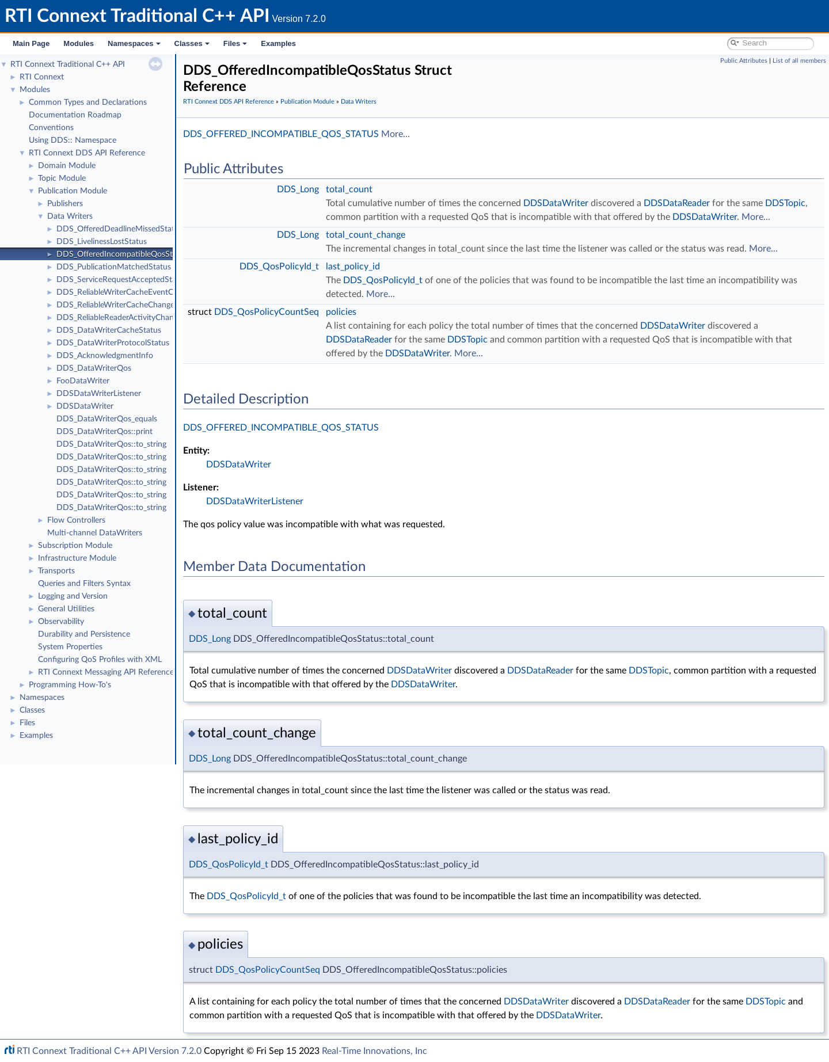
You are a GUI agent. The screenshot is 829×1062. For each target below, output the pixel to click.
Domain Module (67, 166)
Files (235, 43)
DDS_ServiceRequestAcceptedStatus (121, 280)
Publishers (65, 204)
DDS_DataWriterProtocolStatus (112, 343)
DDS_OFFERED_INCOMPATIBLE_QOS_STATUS (281, 134)
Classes (192, 43)
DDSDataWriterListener (98, 394)
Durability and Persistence (84, 634)
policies (341, 312)
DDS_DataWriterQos (93, 368)
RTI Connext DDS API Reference (87, 153)
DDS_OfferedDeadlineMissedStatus (119, 229)
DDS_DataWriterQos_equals (106, 419)
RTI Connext (42, 77)
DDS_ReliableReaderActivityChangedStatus (132, 318)
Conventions (51, 128)
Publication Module (72, 191)
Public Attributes (743, 61)
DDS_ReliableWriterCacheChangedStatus (128, 305)
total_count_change (365, 234)
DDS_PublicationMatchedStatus (113, 267)
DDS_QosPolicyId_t (279, 266)
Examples (278, 43)
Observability (61, 622)
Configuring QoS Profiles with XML (100, 660)
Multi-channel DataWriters (94, 533)
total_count (349, 189)
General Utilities (66, 609)
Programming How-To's (70, 685)
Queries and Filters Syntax (84, 584)
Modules (78, 43)
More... (395, 134)
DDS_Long (298, 189)
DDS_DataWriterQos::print (104, 432)
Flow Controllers (76, 520)
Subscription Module (75, 546)
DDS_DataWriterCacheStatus (108, 330)
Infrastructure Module (77, 558)
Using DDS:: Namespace (72, 140)
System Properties (70, 647)
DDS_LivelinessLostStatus (101, 242)
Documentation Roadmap (75, 115)
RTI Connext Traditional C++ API (67, 64)
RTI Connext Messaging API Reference (106, 672)
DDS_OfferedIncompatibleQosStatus (122, 254)
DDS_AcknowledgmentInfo (104, 356)
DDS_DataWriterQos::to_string (111, 444)
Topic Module (62, 178)
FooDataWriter (82, 381)
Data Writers (70, 216)
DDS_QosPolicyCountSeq (266, 312)
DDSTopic (785, 203)
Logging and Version (73, 596)
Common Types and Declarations (88, 102)
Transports (56, 571)
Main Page (31, 43)
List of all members (799, 61)
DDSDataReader (677, 203)
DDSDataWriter (84, 406)
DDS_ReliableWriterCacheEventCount (123, 292)
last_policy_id (353, 266)
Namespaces (134, 43)
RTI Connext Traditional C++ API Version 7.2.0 (109, 1051)
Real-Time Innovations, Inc (374, 1051)
